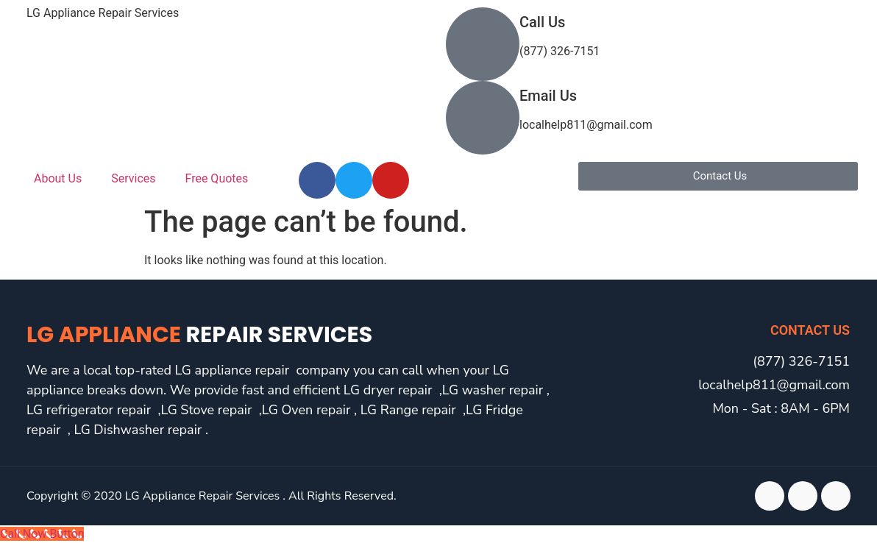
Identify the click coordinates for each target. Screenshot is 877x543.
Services (133, 178)
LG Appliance (199, 334)
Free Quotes (217, 178)
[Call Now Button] (42, 534)
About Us (58, 178)
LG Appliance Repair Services (102, 13)
